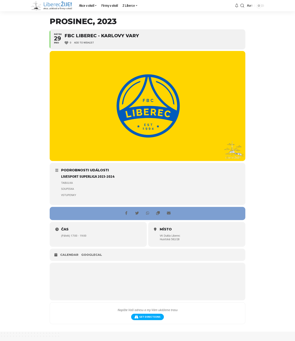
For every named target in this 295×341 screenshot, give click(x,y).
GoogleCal (91, 255)
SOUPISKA (67, 189)
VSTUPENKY (68, 195)
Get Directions (147, 317)
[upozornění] (237, 6)
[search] (242, 5)
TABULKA (67, 183)
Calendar (69, 255)
